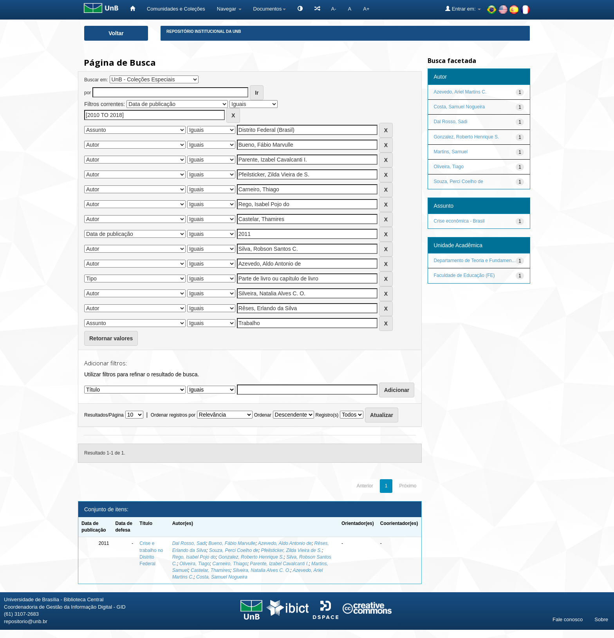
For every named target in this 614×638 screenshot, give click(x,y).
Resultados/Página (104, 415)
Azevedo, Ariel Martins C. (460, 92)
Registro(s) (326, 415)
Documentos (269, 9)
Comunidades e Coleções (176, 9)
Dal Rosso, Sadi (189, 543)
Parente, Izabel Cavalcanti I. (279, 563)
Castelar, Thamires (210, 570)
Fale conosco (568, 619)
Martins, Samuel (451, 152)
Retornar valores (111, 338)
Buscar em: (96, 80)
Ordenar (262, 415)
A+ (366, 9)
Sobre (601, 619)
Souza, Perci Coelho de (233, 550)
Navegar (229, 9)
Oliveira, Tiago (194, 563)
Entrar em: (463, 8)
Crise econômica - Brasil (459, 221)
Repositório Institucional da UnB (203, 31)
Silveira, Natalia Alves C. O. (261, 570)
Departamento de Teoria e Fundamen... (475, 260)
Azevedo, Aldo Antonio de (285, 543)
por (87, 92)
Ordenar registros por (173, 415)
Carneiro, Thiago (229, 563)
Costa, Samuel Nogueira (221, 577)
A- (333, 9)
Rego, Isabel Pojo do (194, 557)
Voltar (116, 33)
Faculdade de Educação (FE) (464, 275)
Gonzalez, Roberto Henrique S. (251, 557)
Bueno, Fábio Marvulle (231, 543)
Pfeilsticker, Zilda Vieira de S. (291, 550)
